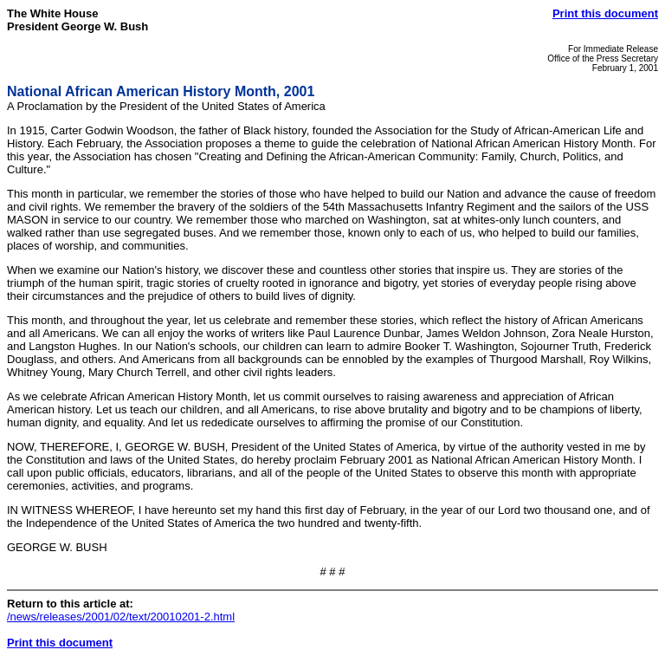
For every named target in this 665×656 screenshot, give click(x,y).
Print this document (605, 13)
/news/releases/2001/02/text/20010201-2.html (121, 616)
